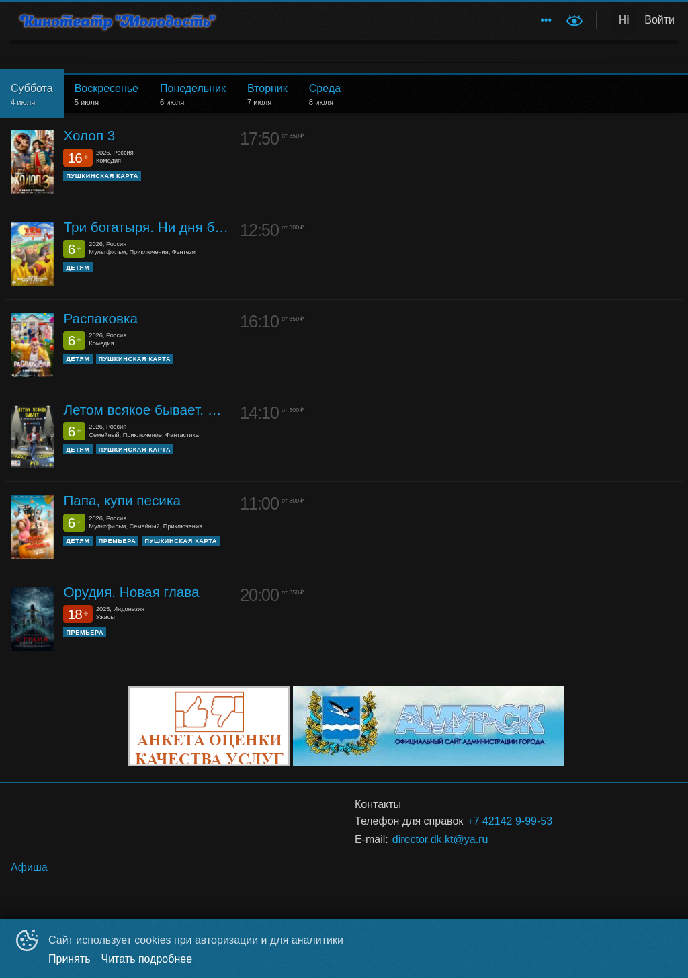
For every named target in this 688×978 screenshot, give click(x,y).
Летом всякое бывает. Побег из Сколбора (146, 409)
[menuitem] (305, 20)
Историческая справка (469, 20)
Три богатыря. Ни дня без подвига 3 (146, 227)
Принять (69, 959)
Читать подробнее (147, 959)
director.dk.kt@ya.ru (440, 839)
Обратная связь (305, 20)
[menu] (396, 20)
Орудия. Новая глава (131, 592)
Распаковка (100, 318)
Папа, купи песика (122, 500)
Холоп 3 (89, 135)
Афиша (379, 20)
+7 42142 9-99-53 (509, 821)
